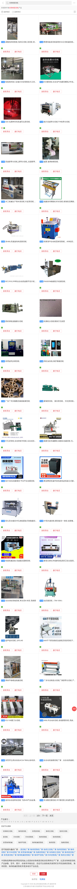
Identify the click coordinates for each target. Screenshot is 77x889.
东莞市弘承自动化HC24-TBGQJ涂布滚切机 (21, 760)
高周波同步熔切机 (12, 361)
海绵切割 (52, 842)
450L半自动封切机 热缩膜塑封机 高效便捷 (60, 720)
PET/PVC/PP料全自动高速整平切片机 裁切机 (22, 281)
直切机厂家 (25, 849)
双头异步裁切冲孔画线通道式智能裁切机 (21, 521)
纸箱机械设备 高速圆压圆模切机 (17, 561)
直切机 (5, 837)
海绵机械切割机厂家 (25, 855)
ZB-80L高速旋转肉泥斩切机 (16, 242)
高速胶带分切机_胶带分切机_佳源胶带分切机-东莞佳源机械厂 (29, 162)
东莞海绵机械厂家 (28, 852)
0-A (2, 822)
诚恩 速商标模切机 (51, 162)
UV (43, 822)
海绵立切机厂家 (67, 855)
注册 (43, 874)
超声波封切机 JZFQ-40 (14, 641)
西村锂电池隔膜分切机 (14, 321)
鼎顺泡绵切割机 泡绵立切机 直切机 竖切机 (21, 42)
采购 (74, 709)
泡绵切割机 (57, 837)
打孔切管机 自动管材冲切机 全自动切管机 (21, 441)
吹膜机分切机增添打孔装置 (54, 321)
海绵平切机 (22, 842)
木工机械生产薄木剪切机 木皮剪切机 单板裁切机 (24, 202)
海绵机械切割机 (37, 842)
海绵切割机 (43, 837)
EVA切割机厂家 (54, 855)
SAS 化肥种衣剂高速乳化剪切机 (17, 122)
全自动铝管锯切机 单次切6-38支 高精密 (20, 601)
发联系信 (6, 52)
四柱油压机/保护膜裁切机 (54, 361)
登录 (34, 874)
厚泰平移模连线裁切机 (14, 680)
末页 (51, 816)
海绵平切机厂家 (40, 855)
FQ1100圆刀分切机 (12, 720)
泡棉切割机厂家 (42, 852)
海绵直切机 (22, 831)
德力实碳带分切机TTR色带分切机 (57, 122)
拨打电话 (18, 52)
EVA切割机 (29, 837)
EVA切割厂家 (14, 852)
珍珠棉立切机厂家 (56, 852)
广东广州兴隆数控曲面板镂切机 (17, 401)
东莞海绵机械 (7, 842)
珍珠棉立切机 (7, 831)
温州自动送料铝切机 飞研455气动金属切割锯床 (23, 800)
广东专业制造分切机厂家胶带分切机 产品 (60, 680)
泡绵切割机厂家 (63, 849)
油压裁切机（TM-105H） (53, 601)
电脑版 (42, 879)
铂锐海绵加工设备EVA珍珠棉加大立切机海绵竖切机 (25, 82)
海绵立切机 (50, 831)
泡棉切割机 (65, 842)
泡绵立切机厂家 (49, 849)
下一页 (45, 816)
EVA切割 (17, 837)
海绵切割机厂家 (36, 849)
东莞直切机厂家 (10, 855)
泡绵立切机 (63, 831)
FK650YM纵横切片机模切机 (54, 281)
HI (18, 822)
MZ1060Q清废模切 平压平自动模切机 (20, 481)
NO (29, 822)
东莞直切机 (36, 831)
